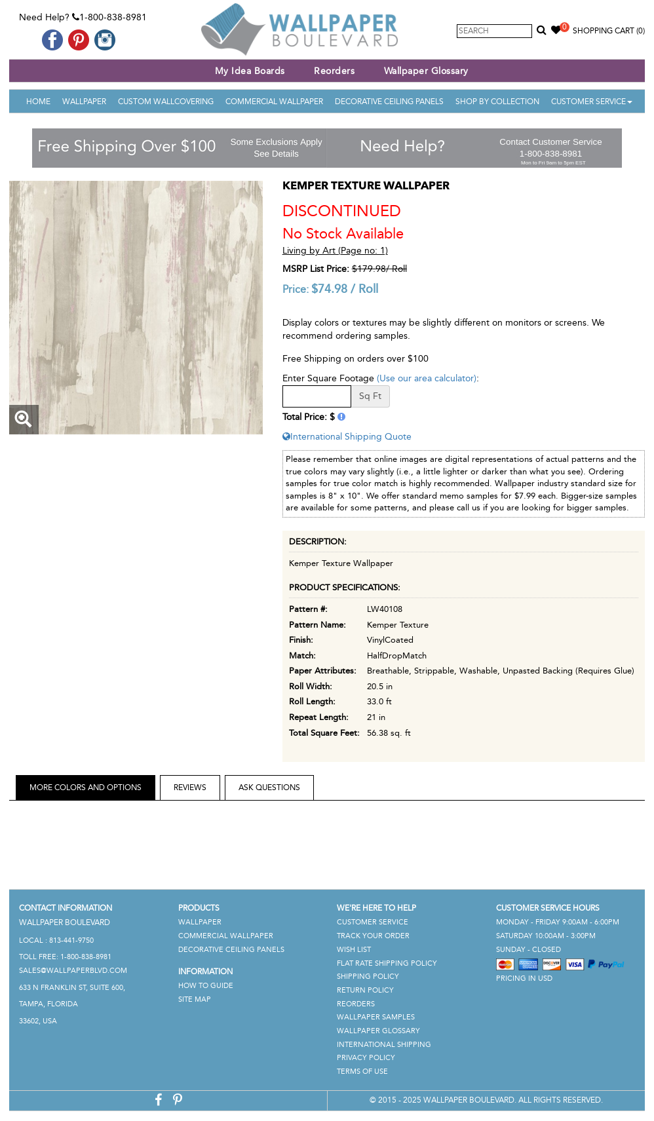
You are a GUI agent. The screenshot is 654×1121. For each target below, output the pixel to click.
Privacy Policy (366, 1058)
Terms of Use (362, 1071)
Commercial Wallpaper (274, 101)
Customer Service (591, 101)
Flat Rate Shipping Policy (387, 963)
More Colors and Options (85, 787)
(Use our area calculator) (426, 378)
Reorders (334, 71)
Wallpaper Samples (376, 1017)
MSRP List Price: (315, 269)
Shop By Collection (497, 101)
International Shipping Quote (347, 436)
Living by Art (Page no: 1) (335, 250)
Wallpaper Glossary (426, 71)
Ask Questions (269, 787)
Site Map (194, 999)
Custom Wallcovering (166, 101)
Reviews (190, 787)
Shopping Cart (609, 30)
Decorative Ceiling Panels (389, 101)
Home (38, 101)
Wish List (354, 949)
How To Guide (205, 985)
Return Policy (365, 990)
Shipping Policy (368, 976)
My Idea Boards (250, 71)
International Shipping (384, 1044)
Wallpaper (84, 101)
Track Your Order (373, 936)
